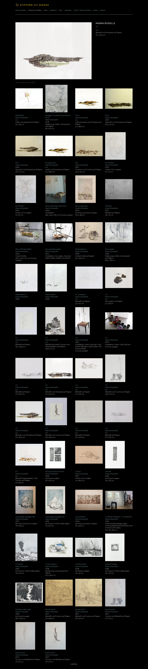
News (60, 10)
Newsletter (68, 10)
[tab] (25, 82)
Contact (95, 10)
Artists (46, 10)
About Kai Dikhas (20, 10)
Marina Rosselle (105, 23)
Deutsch (102, 10)
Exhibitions (53, 10)
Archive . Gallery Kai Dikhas (82, 10)
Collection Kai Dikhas (35, 10)
